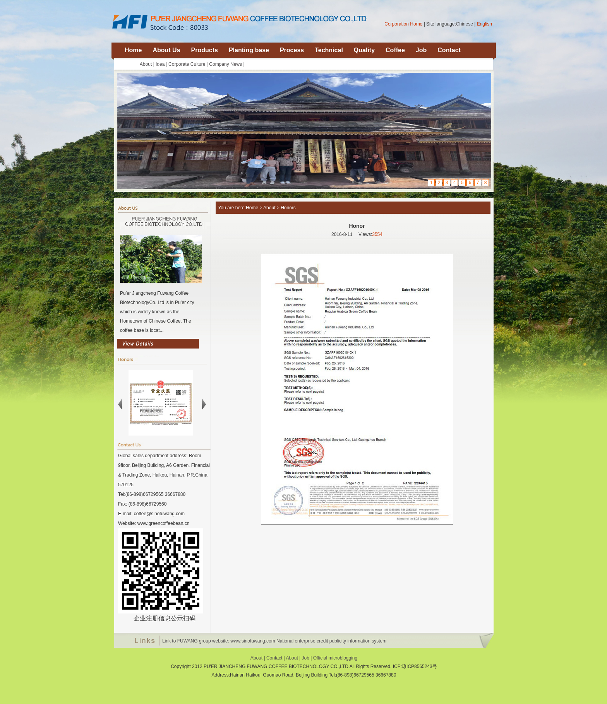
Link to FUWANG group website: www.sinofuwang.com (218, 641)
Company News (225, 64)
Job (421, 50)
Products (204, 50)
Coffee (395, 50)
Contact (449, 50)
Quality (364, 50)
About (146, 64)
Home (133, 50)
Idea (160, 64)
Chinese (464, 24)
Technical (329, 50)
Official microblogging (335, 658)
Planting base (249, 50)
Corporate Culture (186, 64)
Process (292, 50)
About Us (166, 50)
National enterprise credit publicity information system (331, 641)
